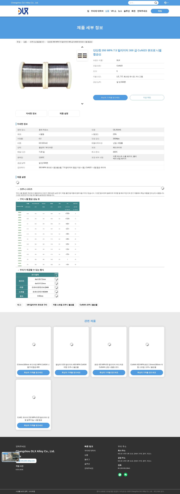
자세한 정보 (31, 113)
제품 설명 (64, 113)
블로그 (87, 459)
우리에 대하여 (97, 11)
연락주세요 (142, 11)
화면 (133, 11)
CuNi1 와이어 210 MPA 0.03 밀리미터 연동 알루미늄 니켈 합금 (33, 418)
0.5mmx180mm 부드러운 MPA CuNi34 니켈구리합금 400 (33, 366)
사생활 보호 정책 (22, 491)
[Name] (155, 2)
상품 (107, 11)
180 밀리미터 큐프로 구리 (37, 305)
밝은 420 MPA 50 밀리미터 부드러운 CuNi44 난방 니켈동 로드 (109, 366)
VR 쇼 (113, 11)
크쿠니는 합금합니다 (37, 42)
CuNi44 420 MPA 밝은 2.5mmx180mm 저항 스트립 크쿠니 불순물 (146, 366)
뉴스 (120, 11)
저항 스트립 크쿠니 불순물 (63, 305)
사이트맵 (32, 491)
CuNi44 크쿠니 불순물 (88, 305)
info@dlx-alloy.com (26, 461)
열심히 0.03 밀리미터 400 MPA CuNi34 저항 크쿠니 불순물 (71, 366)
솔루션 (127, 11)
